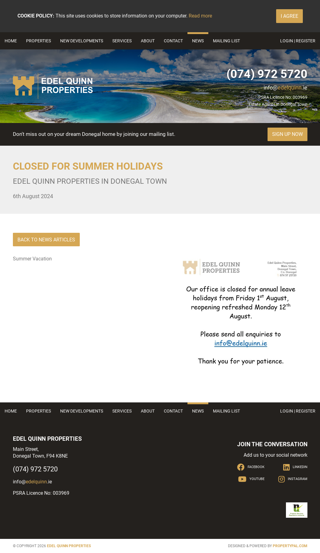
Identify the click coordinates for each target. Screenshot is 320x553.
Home (11, 40)
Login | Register (297, 40)
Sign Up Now (287, 134)
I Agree (289, 16)
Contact (173, 40)
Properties (38, 40)
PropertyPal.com (290, 546)
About (148, 40)
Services (122, 40)
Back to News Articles (46, 240)
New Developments (81, 40)
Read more (200, 16)
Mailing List (226, 40)
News (198, 40)
